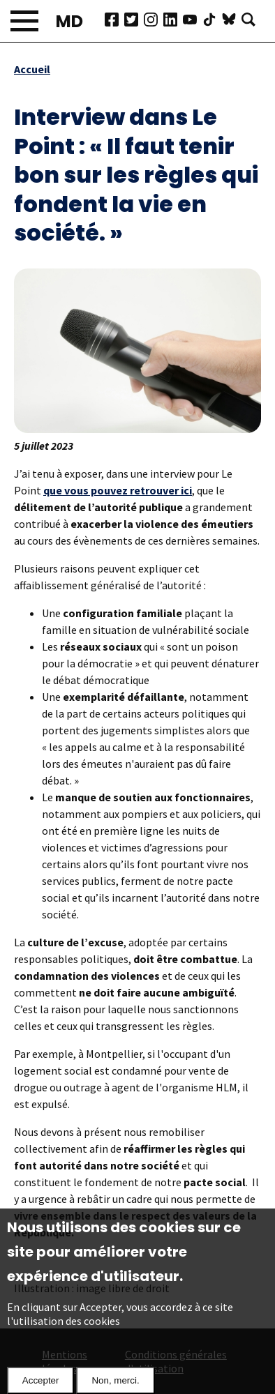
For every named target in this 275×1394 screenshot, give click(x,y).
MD (69, 21)
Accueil (32, 69)
